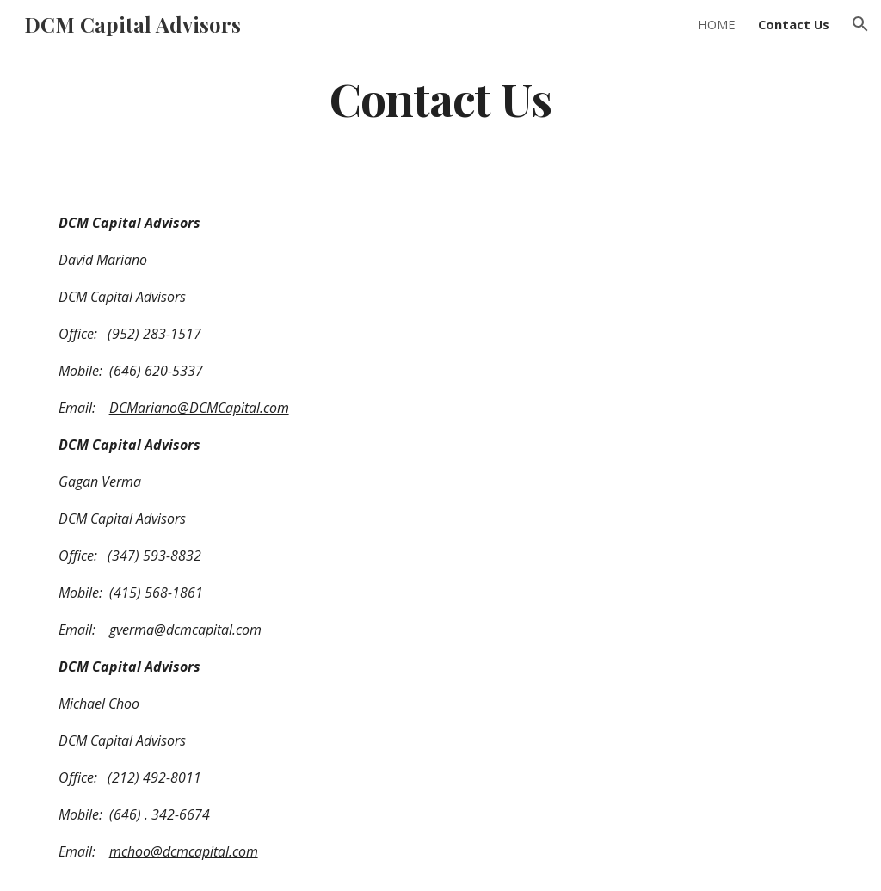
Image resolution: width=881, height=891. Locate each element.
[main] (440, 97)
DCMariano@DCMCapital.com (199, 407)
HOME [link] (717, 24)
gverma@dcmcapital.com (185, 629)
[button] (860, 24)
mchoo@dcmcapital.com (183, 851)
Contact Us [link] (793, 24)
